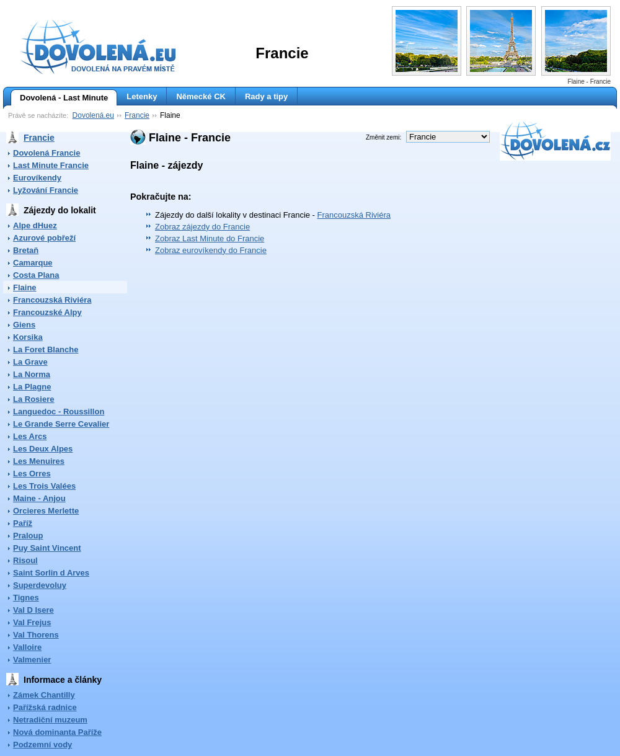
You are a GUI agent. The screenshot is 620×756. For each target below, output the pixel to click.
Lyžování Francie (45, 190)
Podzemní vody (42, 744)
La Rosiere (33, 399)
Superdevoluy (39, 585)
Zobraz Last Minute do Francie (209, 238)
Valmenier (32, 659)
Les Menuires (38, 461)
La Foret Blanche (45, 349)
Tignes (26, 597)
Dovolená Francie (46, 153)
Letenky (141, 96)
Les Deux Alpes (43, 448)
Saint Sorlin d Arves (51, 572)
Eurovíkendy (37, 177)
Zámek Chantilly (44, 695)
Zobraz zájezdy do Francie (202, 226)
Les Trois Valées (44, 486)
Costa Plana (36, 275)
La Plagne (32, 386)
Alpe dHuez (35, 225)
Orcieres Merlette (46, 510)
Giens (24, 324)
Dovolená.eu (93, 115)
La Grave (30, 362)
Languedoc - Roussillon (58, 411)
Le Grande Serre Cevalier (61, 424)
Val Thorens (36, 634)
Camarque (33, 262)
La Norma (31, 374)
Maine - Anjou (39, 498)
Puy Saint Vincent (47, 548)
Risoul (25, 560)
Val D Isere (33, 610)
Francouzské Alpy (47, 312)
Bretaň (25, 250)
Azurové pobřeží (44, 237)
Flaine (25, 287)
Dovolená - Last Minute (59, 98)
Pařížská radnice (45, 707)
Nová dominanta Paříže (57, 732)
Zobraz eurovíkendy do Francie (211, 250)
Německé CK (201, 96)
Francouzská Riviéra (52, 300)
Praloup (28, 535)
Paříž (22, 523)
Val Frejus (32, 622)
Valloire (27, 647)
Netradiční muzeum (50, 719)
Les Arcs (29, 436)
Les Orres (32, 473)
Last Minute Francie (51, 165)
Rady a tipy (266, 96)
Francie (137, 115)
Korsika (28, 337)
